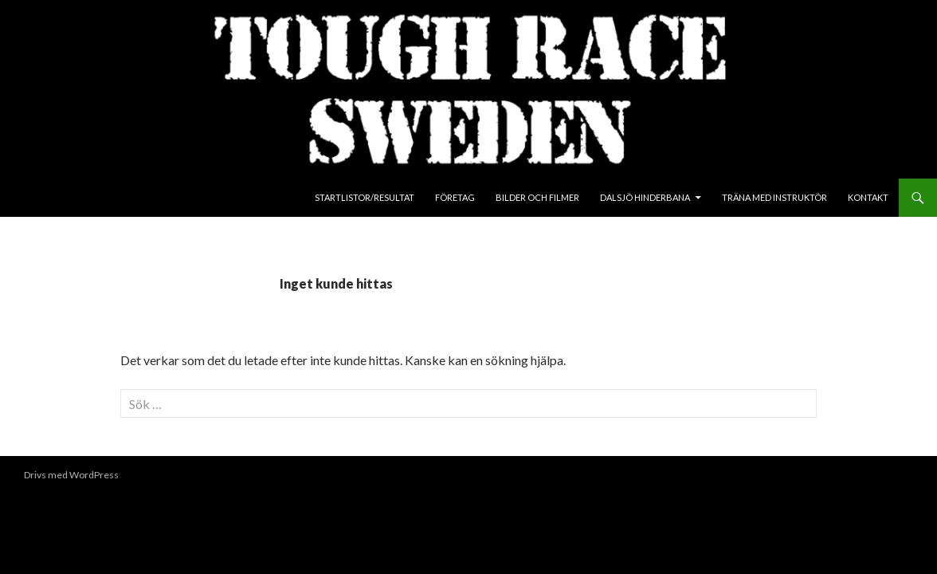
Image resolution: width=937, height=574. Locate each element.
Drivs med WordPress (71, 475)
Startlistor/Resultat (364, 197)
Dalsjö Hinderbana (645, 197)
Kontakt (868, 197)
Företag (455, 197)
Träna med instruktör (774, 197)
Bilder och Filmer (537, 197)
